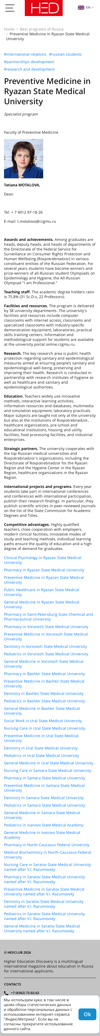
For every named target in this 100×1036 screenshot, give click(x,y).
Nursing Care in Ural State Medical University (44, 728)
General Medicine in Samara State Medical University (42, 815)
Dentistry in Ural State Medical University (41, 748)
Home (9, 29)
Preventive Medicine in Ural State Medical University (41, 738)
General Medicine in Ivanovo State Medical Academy (42, 835)
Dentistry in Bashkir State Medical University (43, 693)
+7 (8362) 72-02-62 (25, 993)
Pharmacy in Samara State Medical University (44, 778)
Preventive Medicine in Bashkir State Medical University (44, 683)
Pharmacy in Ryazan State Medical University (44, 570)
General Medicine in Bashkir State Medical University (42, 711)
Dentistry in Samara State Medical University (44, 797)
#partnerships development (29, 61)
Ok (87, 1014)
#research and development (29, 69)
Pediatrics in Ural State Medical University (41, 755)
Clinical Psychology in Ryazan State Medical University (42, 560)
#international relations (25, 54)
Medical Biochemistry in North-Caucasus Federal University (47, 855)
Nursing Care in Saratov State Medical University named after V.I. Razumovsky (47, 867)
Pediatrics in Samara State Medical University (44, 805)
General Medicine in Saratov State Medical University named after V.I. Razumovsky (42, 928)
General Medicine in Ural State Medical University (48, 763)
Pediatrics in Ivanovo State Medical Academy (43, 825)
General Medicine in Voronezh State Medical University (43, 664)
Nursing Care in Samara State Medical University (47, 770)
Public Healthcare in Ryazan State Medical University (41, 592)
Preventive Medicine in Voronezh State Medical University (46, 636)
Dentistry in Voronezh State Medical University (45, 646)
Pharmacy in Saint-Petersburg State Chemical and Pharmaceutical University (48, 617)
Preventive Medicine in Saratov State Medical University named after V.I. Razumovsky (44, 891)
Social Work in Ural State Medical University (43, 720)
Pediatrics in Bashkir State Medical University (44, 701)
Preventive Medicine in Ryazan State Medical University (44, 580)
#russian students (65, 54)
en (84, 7)
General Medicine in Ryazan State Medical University (41, 604)
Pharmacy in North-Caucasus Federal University (46, 844)
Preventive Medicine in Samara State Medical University (44, 788)
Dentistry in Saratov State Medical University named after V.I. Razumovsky (43, 904)
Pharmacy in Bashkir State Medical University (44, 673)
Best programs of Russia (41, 29)
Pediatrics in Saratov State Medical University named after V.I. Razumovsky (44, 916)
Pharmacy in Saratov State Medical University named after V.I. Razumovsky (44, 879)
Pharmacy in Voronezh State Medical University (46, 626)
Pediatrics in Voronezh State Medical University (46, 654)
